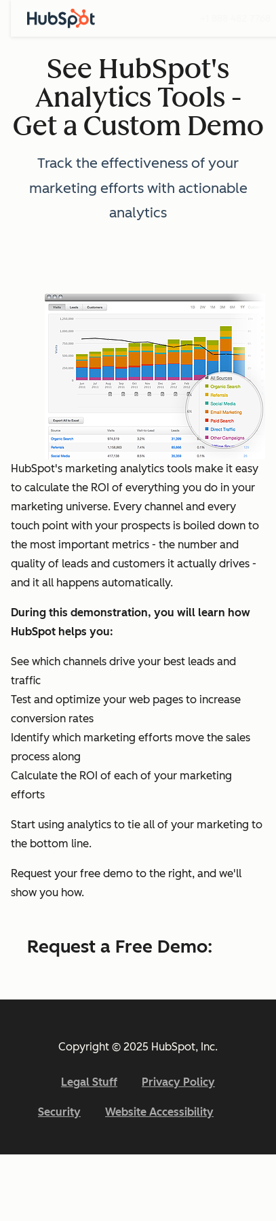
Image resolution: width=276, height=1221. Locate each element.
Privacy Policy (178, 1082)
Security (59, 1111)
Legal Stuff (89, 1082)
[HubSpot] (61, 18)
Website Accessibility (159, 1111)
